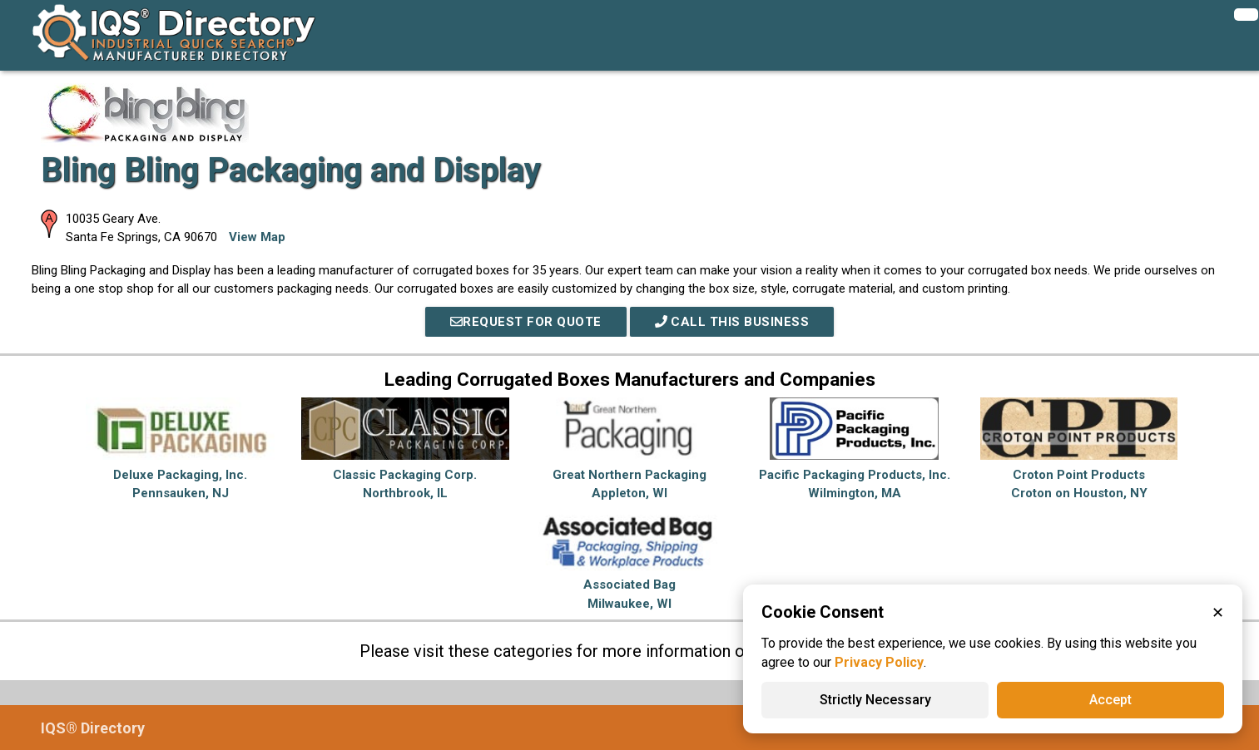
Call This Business (732, 321)
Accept (1110, 700)
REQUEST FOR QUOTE (526, 321)
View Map (257, 236)
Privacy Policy (879, 662)
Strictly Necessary (875, 700)
